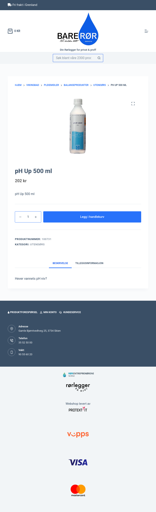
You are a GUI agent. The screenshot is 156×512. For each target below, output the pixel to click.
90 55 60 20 (25, 354)
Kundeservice (70, 312)
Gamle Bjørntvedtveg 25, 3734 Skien (39, 330)
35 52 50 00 (25, 342)
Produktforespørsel (22, 312)
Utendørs (37, 244)
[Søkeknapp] (99, 58)
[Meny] (146, 31)
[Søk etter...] (74, 58)
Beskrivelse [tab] (60, 263)
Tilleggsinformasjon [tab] (89, 263)
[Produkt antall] (28, 217)
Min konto (48, 312)
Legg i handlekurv (92, 217)
